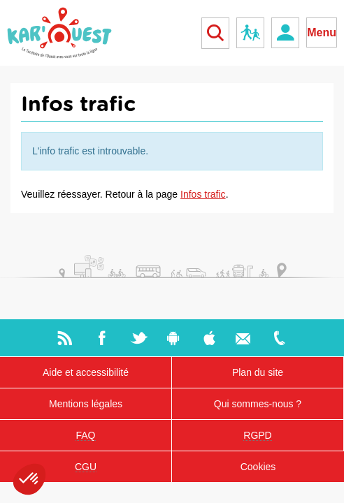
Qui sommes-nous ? (257, 403)
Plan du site (257, 372)
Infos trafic (203, 194)
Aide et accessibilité (86, 372)
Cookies (258, 466)
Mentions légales (85, 403)
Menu (321, 32)
